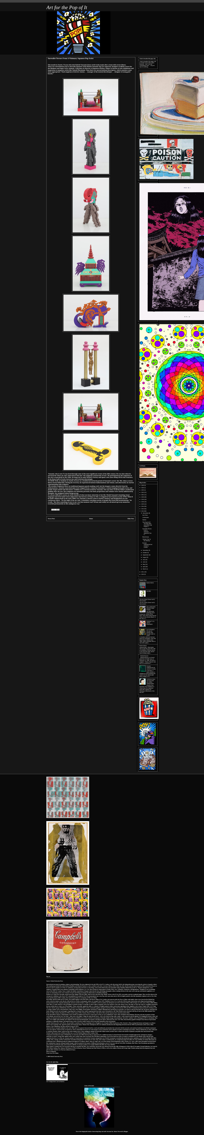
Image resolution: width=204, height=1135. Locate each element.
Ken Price (145, 515)
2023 (142, 490)
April (144, 566)
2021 (142, 494)
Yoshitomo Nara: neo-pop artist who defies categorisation (151, 681)
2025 (142, 485)
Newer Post (51, 518)
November (146, 550)
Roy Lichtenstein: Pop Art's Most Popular (151, 608)
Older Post (130, 518)
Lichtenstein (145, 517)
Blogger (126, 1131)
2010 (142, 574)
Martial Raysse (144, 656)
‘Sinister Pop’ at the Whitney (146, 540)
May (144, 564)
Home (91, 518)
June (144, 562)
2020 (142, 497)
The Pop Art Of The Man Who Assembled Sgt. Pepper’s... (147, 524)
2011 (142, 572)
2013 (142, 508)
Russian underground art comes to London (147, 545)
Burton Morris (150, 583)
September (146, 555)
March (144, 569)
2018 (142, 501)
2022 (142, 492)
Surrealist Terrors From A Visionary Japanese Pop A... (147, 531)
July (144, 559)
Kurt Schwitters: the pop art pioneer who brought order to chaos (151, 632)
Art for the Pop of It (66, 7)
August (145, 557)
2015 (142, 504)
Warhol (144, 519)
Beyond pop (145, 537)
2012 (142, 511)
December (146, 513)
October (145, 552)
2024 (142, 487)
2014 (142, 506)
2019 (142, 499)
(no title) (149, 591)
